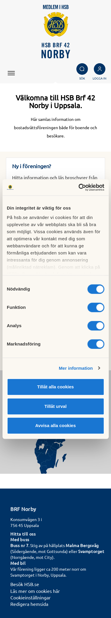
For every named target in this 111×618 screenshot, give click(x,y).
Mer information (76, 368)
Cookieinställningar (30, 597)
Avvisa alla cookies (55, 425)
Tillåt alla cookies (55, 386)
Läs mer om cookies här (35, 591)
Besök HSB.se (24, 584)
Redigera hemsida (29, 604)
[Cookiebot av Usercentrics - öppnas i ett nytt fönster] (79, 187)
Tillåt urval (55, 406)
